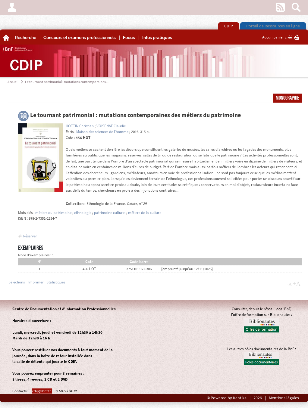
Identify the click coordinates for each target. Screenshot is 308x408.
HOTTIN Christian (80, 125)
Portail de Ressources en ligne (273, 26)
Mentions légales (284, 397)
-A (289, 284)
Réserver (27, 236)
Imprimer (36, 282)
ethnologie (82, 212)
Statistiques (55, 282)
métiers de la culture (144, 212)
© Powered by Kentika (227, 397)
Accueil (13, 81)
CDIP (228, 26)
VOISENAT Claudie (111, 125)
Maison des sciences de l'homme (102, 131)
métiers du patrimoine (53, 212)
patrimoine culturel (109, 212)
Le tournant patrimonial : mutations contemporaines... (66, 81)
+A (296, 283)
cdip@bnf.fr (42, 391)
